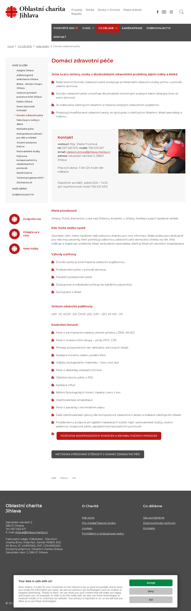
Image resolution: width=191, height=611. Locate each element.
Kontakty (149, 528)
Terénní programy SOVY (30, 177)
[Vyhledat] (181, 12)
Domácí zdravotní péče (30, 115)
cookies (87, 528)
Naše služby (42, 46)
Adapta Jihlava (25, 70)
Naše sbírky (19, 188)
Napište (76, 13)
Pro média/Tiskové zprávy (99, 523)
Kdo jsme (88, 517)
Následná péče (25, 129)
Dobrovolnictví (158, 28)
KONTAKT (60, 37)
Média (90, 9)
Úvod (10, 46)
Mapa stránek (132, 9)
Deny (151, 591)
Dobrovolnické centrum (159, 523)
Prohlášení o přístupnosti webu (103, 533)
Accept (151, 582)
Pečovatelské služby (28, 151)
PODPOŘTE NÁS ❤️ (66, 28)
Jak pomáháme (153, 517)
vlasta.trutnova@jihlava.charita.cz (88, 152)
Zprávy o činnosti (109, 9)
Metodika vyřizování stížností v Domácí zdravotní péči (98, 454)
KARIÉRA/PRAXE (132, 28)
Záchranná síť (24, 182)
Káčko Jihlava (24, 101)
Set (151, 599)
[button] (88, 28)
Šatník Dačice (24, 173)
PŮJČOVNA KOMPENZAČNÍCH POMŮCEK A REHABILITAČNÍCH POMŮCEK (109, 435)
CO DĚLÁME (25, 46)
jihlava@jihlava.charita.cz (31, 532)
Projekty (76, 9)
